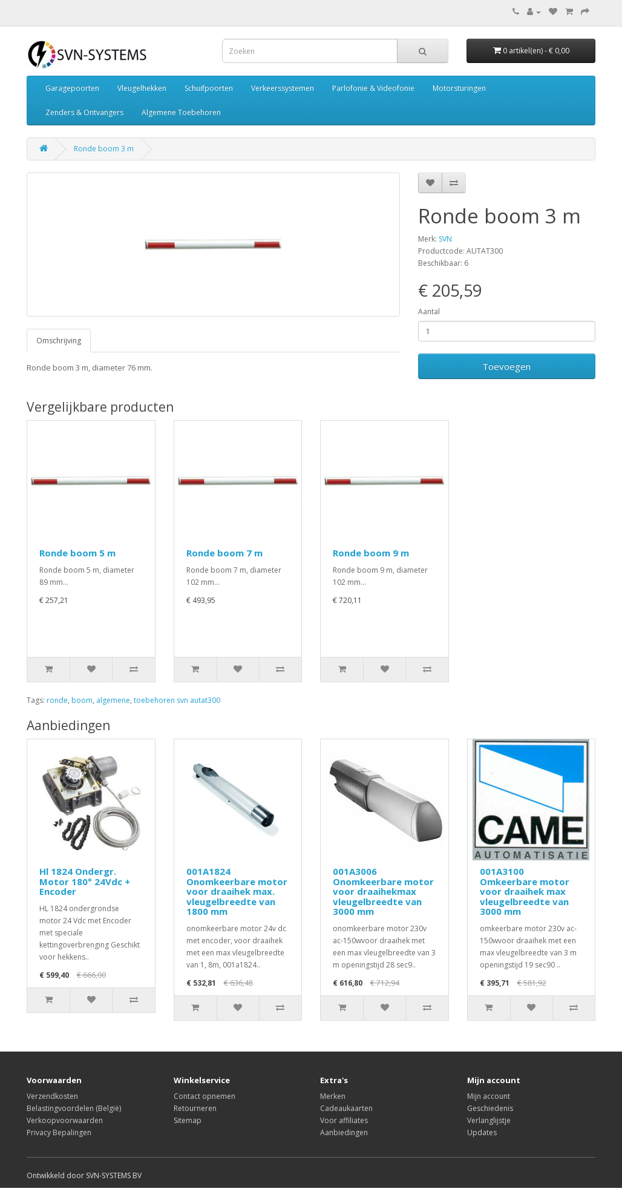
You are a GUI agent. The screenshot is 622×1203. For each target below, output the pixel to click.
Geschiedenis (490, 1108)
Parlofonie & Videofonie (373, 88)
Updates (482, 1132)
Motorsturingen (459, 88)
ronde (57, 700)
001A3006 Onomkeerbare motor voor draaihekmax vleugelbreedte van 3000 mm (383, 891)
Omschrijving (58, 340)
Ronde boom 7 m (224, 553)
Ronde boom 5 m (77, 553)
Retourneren (195, 1108)
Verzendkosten (52, 1096)
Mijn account (488, 1096)
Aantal (429, 311)
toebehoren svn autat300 (177, 700)
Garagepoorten (72, 88)
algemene (113, 700)
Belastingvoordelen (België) (74, 1108)
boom (82, 700)
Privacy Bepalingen (59, 1132)
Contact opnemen (204, 1096)
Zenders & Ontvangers (84, 112)
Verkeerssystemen (282, 88)
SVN (445, 239)
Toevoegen (506, 366)
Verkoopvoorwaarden (65, 1120)
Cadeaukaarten (346, 1108)
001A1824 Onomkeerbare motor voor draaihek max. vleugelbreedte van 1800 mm (236, 891)
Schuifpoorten (209, 88)
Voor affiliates (344, 1120)
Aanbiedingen (344, 1132)
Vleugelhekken (141, 88)
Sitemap (187, 1120)
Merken (332, 1096)
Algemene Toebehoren (181, 112)
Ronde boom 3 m (104, 148)
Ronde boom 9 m (371, 553)
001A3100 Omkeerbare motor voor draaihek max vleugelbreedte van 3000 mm (524, 891)
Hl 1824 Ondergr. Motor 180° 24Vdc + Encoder (84, 881)
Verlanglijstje (489, 1120)
